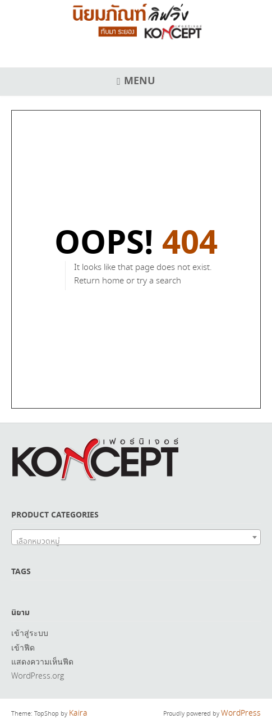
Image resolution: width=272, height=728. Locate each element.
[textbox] (136, 541)
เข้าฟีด (23, 647)
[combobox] (136, 537)
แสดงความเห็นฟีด (42, 661)
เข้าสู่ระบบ (29, 633)
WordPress (241, 713)
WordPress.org (37, 675)
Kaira (78, 713)
